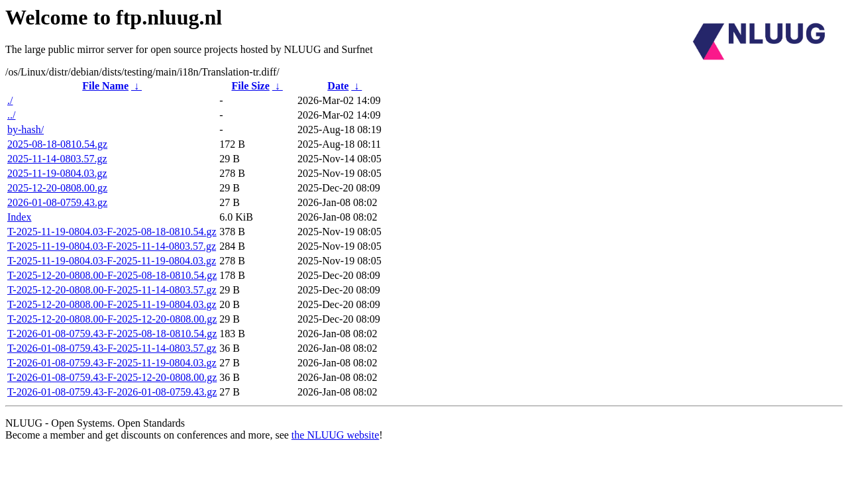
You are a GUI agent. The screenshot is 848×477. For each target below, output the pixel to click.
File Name (105, 85)
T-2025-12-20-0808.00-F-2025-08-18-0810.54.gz (112, 275)
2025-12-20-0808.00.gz (57, 187)
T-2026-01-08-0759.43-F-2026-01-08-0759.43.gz (112, 392)
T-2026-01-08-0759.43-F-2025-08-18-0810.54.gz (112, 333)
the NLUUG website (335, 435)
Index (19, 217)
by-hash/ (25, 129)
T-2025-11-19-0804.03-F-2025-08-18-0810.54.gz (112, 231)
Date (337, 85)
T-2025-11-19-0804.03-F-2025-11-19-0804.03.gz (111, 260)
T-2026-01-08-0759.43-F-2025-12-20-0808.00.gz (112, 377)
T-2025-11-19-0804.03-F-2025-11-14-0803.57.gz (111, 246)
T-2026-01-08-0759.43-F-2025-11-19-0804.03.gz (112, 362)
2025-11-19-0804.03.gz (57, 173)
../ (11, 115)
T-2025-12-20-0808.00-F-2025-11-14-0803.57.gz (112, 289)
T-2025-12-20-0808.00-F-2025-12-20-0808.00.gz (112, 319)
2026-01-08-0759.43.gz (57, 202)
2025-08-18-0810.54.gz (57, 144)
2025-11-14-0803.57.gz (57, 158)
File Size (250, 85)
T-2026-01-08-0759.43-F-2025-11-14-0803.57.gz (112, 348)
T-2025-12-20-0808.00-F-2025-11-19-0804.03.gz (112, 304)
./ (10, 100)
